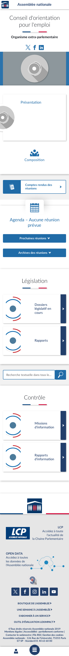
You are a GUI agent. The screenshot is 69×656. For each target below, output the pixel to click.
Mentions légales (13, 632)
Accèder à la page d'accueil (5, 4)
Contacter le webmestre (18, 635)
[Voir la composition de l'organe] (34, 156)
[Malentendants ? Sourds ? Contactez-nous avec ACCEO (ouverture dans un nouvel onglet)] (32, 580)
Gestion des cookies (53, 635)
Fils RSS (37, 635)
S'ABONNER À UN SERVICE (34, 616)
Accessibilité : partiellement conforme (43, 632)
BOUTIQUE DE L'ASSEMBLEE (33, 603)
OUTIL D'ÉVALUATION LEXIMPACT (33, 622)
